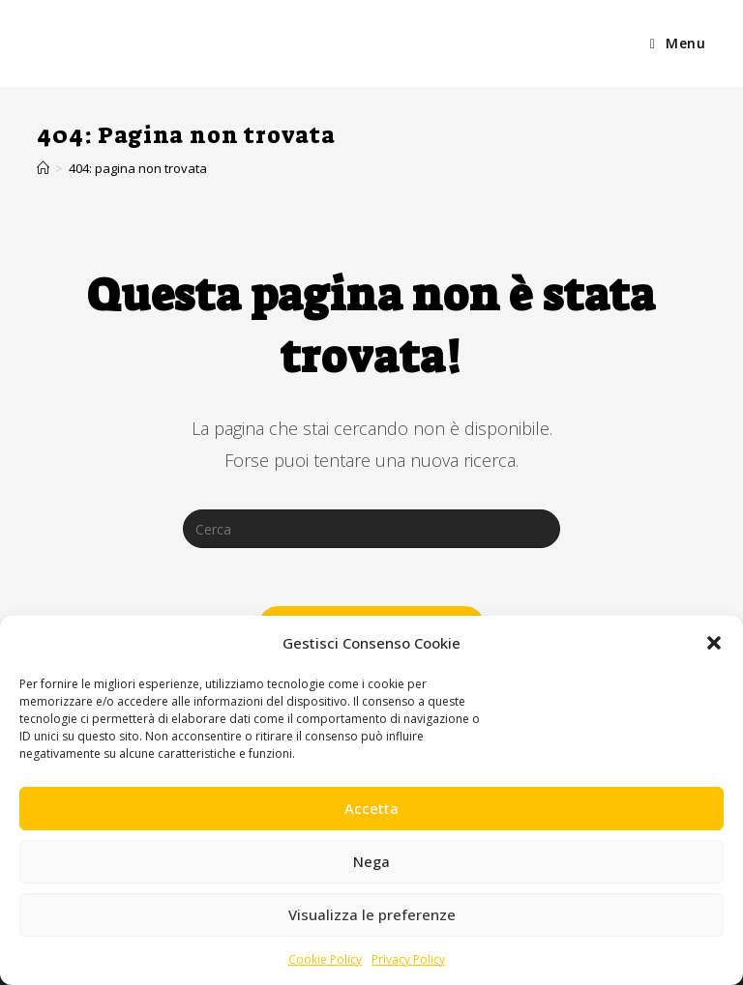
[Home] (43, 168)
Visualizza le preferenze (372, 914)
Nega (371, 861)
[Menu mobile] (678, 43)
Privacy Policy (408, 959)
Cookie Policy (325, 959)
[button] (714, 642)
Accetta (371, 808)
